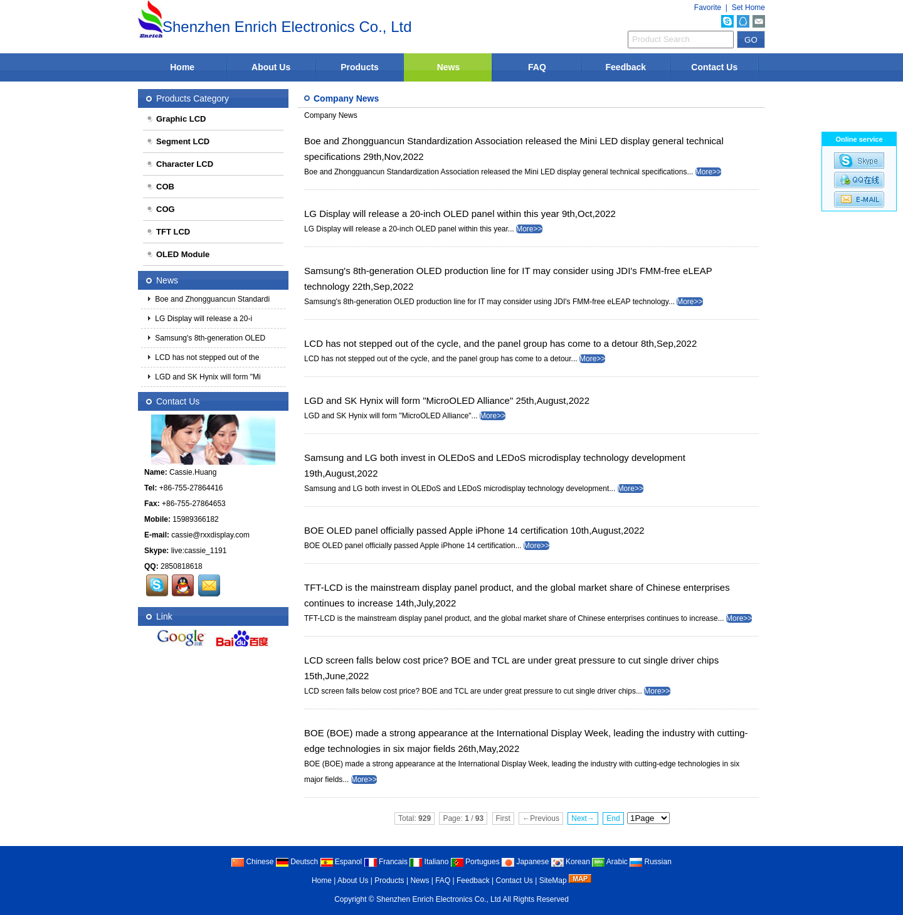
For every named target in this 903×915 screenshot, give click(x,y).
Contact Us (714, 67)
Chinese (252, 861)
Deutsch (297, 861)
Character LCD (179, 164)
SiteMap (553, 880)
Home (182, 67)
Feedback (626, 67)
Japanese (525, 861)
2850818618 (182, 566)
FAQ (537, 67)
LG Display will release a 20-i (202, 318)
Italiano (428, 861)
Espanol (341, 861)
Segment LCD (177, 141)
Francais (386, 861)
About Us (270, 67)
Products (360, 67)
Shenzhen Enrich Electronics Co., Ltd (438, 899)
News (448, 67)
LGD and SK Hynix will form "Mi (207, 377)
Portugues (475, 861)
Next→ (582, 818)
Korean (570, 861)
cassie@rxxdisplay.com (210, 535)
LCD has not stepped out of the (206, 357)
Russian (651, 861)
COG (160, 209)
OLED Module (177, 254)
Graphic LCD (176, 119)
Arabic (610, 861)
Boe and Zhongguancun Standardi (211, 299)
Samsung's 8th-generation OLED (209, 338)
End (613, 818)
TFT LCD (168, 231)
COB (160, 186)
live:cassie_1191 (199, 550)
